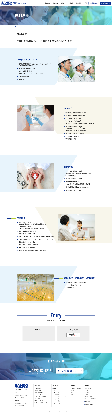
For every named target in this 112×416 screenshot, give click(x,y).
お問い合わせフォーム (67, 371)
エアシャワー (56, 392)
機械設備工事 (38, 390)
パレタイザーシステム (58, 399)
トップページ (19, 26)
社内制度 (87, 392)
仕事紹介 (87, 390)
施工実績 (55, 3)
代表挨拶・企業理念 (76, 388)
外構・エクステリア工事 (41, 402)
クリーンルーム (39, 394)
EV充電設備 (56, 394)
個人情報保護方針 (89, 404)
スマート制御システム (58, 401)
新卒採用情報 (89, 396)
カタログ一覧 (56, 403)
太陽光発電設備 (39, 392)
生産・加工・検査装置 (40, 396)
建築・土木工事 (39, 400)
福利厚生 (87, 394)
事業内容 (47, 3)
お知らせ (87, 401)
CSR (72, 394)
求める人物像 (88, 388)
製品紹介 (63, 3)
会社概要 (73, 390)
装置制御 (37, 398)
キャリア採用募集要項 (90, 398)
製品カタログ (95, 3)
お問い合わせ (106, 3)
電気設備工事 (38, 388)
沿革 (72, 392)
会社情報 (70, 3)
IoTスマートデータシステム (60, 396)
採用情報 (78, 3)
